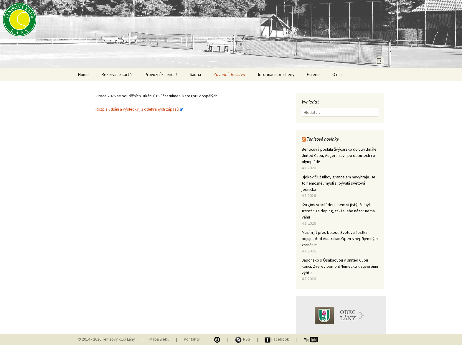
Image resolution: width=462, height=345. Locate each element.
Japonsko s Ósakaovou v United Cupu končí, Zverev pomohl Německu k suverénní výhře (340, 266)
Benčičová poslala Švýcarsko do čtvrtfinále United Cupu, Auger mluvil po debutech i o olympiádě (339, 155)
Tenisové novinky (323, 139)
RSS (243, 339)
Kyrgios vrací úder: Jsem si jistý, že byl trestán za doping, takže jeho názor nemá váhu (338, 211)
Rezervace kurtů (116, 74)
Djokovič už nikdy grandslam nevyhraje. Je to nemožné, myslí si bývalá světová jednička (338, 183)
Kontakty (192, 339)
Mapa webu (159, 339)
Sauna (195, 74)
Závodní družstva (229, 74)
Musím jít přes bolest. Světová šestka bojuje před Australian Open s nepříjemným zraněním (340, 238)
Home (83, 74)
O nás (337, 74)
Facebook (277, 339)
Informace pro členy (276, 74)
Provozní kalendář (160, 74)
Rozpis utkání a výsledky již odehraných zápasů (137, 109)
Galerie (313, 74)
